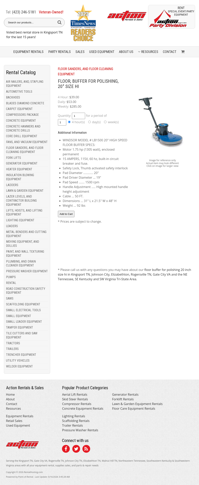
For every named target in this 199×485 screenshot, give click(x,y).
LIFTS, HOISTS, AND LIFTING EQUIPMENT (24, 212)
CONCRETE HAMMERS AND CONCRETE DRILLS (23, 128)
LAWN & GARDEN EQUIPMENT (25, 190)
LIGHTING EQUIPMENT (20, 220)
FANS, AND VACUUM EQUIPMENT (27, 142)
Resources (148, 52)
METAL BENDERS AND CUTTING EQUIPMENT (26, 234)
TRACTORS (13, 343)
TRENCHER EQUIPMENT (21, 355)
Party (59, 52)
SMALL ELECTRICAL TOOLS (23, 310)
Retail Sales (14, 421)
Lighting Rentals (73, 416)
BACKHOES (13, 97)
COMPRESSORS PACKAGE (22, 115)
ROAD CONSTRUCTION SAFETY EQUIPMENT (25, 291)
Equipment (28, 52)
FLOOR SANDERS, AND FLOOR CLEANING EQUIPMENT (24, 150)
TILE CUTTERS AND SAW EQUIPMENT (21, 335)
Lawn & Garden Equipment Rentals (137, 404)
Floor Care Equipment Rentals (133, 408)
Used (101, 52)
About (10, 399)
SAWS (9, 298)
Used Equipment (18, 425)
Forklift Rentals (123, 399)
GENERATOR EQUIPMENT (22, 163)
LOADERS (12, 226)
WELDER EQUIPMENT (19, 366)
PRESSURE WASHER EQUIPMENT (27, 271)
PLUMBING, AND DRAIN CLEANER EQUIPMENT (21, 263)
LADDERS (12, 185)
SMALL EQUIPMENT (18, 316)
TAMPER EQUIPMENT (19, 327)
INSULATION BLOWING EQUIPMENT (20, 177)
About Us (126, 52)
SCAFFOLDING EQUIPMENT (23, 304)
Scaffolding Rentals (75, 421)
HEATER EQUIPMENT (19, 169)
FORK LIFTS (13, 158)
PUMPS (11, 277)
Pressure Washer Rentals (80, 430)
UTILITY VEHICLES (18, 360)
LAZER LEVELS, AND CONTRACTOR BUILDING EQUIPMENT (21, 200)
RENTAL (11, 283)
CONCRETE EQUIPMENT (21, 120)
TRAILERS (12, 349)
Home (10, 394)
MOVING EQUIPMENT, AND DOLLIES (22, 244)
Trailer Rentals (72, 425)
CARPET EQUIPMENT (19, 109)
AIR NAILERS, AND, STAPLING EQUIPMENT (24, 84)
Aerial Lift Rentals (74, 394)
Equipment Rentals (19, 416)
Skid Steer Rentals (75, 399)
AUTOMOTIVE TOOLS (19, 91)
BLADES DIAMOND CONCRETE (25, 103)
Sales (80, 52)
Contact (169, 52)
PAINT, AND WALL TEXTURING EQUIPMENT (25, 253)
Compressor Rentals (76, 404)
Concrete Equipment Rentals (82, 408)
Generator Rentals (125, 394)
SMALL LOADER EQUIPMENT (24, 321)
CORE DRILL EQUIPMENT (21, 136)
